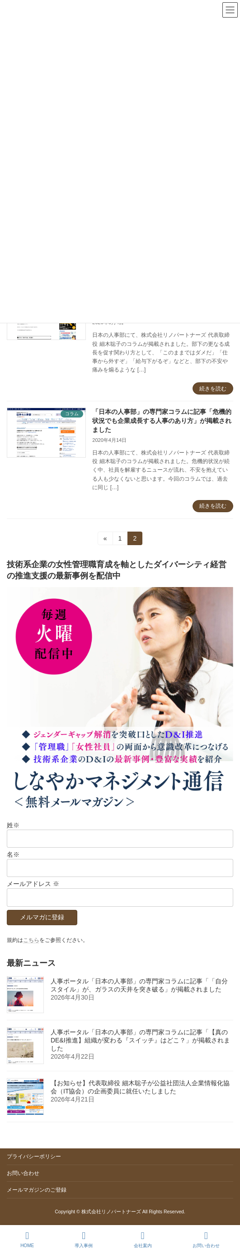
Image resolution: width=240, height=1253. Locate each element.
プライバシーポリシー (34, 1156)
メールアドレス (33, 883)
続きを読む (212, 389)
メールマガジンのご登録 (36, 1190)
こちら (31, 940)
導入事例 (84, 1239)
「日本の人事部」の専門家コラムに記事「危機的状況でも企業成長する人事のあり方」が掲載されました (161, 420)
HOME (27, 1239)
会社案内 (143, 1239)
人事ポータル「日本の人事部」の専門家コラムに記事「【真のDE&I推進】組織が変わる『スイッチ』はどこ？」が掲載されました (140, 1040)
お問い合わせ (23, 1173)
